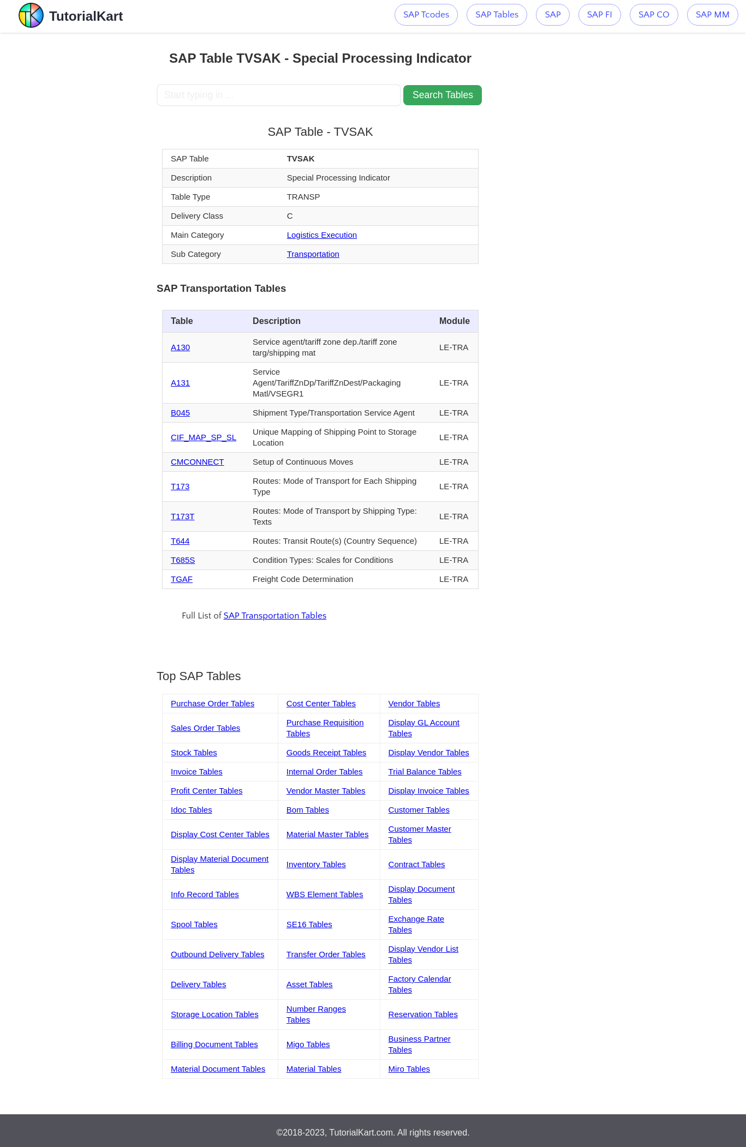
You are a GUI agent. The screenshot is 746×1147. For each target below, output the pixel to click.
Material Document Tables (218, 1068)
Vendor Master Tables (326, 790)
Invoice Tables (197, 771)
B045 (180, 412)
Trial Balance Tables (425, 771)
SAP (552, 15)
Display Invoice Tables (429, 790)
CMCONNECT (197, 461)
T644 (180, 540)
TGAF (182, 579)
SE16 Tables (309, 924)
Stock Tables (194, 752)
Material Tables (314, 1068)
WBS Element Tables (325, 894)
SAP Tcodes (426, 15)
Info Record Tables (205, 894)
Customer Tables (419, 809)
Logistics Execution (322, 234)
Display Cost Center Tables (220, 834)
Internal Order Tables (325, 771)
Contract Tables (417, 864)
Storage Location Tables (215, 1014)
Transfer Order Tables (326, 954)
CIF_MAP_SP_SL (203, 437)
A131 (180, 382)
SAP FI (599, 15)
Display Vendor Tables (429, 752)
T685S (183, 560)
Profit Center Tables (206, 790)
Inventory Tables (316, 864)
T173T (182, 516)
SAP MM (713, 15)
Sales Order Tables (205, 727)
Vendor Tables (414, 703)
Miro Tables (409, 1068)
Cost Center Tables (321, 703)
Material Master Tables (328, 834)
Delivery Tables (198, 984)
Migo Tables (308, 1044)
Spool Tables (194, 924)
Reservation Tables (423, 1014)
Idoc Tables (191, 809)
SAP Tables (496, 15)
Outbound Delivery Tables (218, 954)
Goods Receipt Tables (326, 752)
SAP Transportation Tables (275, 616)
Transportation (313, 254)
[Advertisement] (79, 196)
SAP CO (654, 15)
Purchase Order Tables (212, 703)
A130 (180, 347)
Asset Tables (310, 984)
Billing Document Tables (214, 1044)
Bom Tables (308, 809)
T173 (180, 486)
